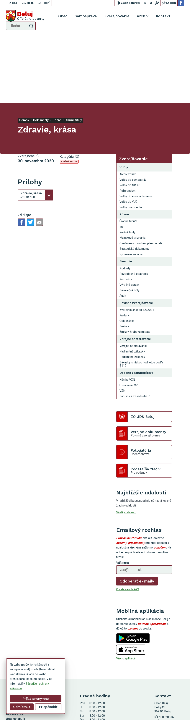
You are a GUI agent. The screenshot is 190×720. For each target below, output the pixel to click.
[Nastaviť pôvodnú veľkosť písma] (151, 3)
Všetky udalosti (126, 444)
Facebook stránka (165, 677)
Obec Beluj (130, 710)
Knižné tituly (69, 93)
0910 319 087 (163, 669)
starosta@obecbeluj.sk (169, 673)
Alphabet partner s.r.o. (84, 710)
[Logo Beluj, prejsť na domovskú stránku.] (25, 16)
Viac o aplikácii (125, 590)
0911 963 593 (163, 665)
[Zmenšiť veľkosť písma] (145, 3)
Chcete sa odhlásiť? (127, 521)
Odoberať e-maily (137, 512)
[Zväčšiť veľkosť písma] (157, 3)
